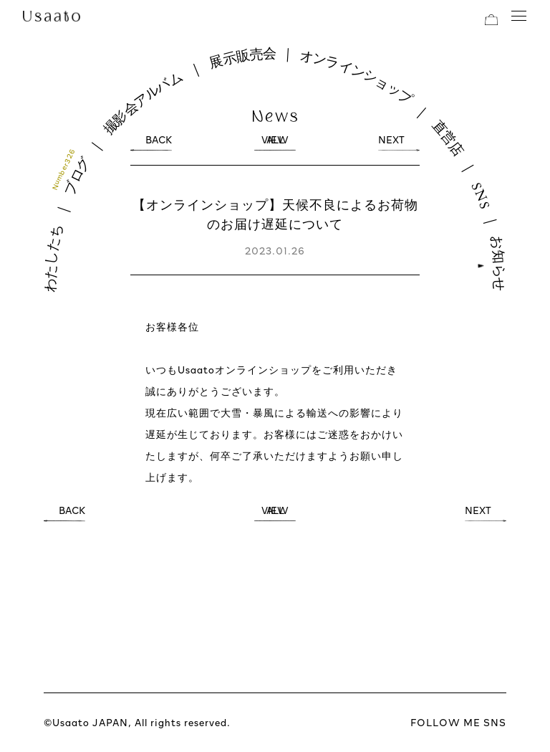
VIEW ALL (275, 143)
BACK (158, 143)
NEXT (391, 143)
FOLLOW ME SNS (458, 722)
